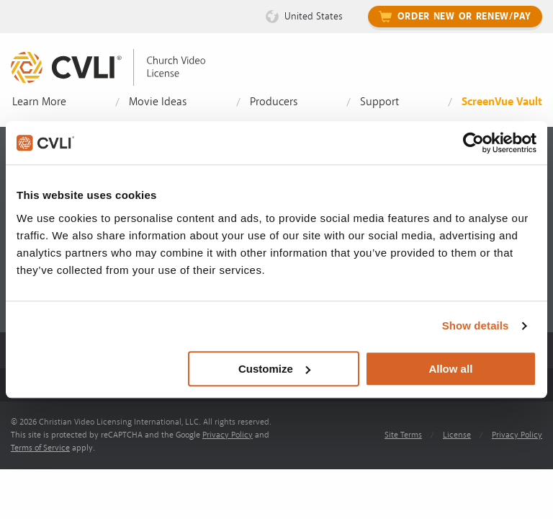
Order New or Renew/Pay (464, 16)
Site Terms (403, 435)
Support (379, 101)
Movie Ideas (157, 101)
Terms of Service (40, 448)
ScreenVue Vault (502, 101)
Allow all (450, 369)
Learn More (39, 101)
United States (313, 16)
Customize (274, 369)
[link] (119, 67)
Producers (273, 101)
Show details (475, 325)
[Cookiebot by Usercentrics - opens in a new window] (473, 143)
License (457, 435)
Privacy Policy (227, 435)
